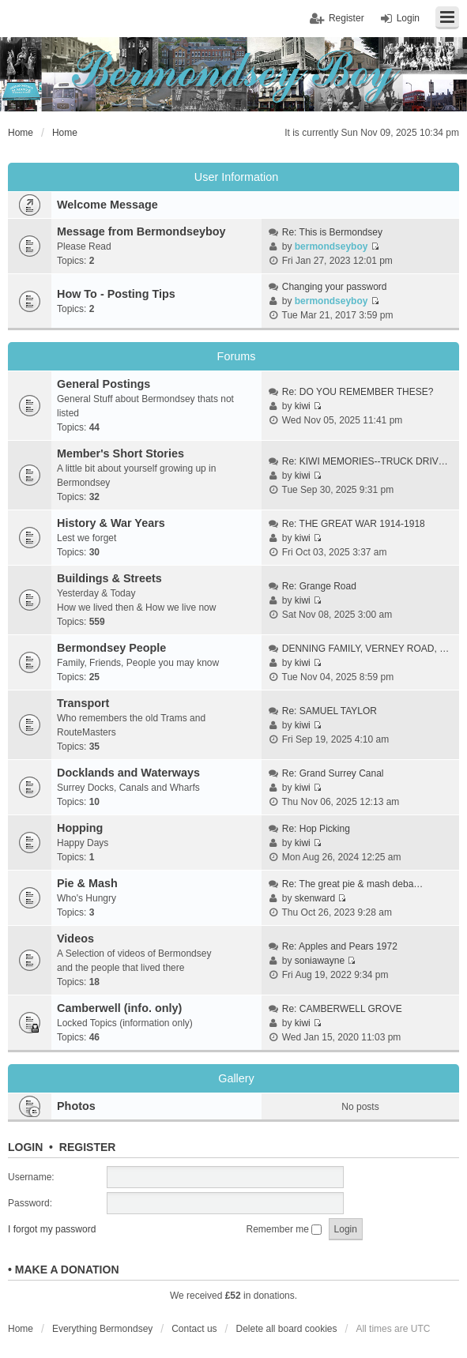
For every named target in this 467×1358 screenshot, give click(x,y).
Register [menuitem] (346, 18)
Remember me (284, 1229)
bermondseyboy (331, 246)
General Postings (103, 384)
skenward (315, 898)
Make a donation (67, 1269)
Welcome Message (107, 204)
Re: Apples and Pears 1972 (339, 946)
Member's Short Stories (120, 453)
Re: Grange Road (319, 586)
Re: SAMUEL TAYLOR (329, 711)
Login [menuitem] (408, 18)
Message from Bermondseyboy (141, 231)
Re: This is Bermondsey (332, 232)
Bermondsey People (111, 647)
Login (25, 1147)
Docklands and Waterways (128, 772)
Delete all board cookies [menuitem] (286, 1328)
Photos (76, 1106)
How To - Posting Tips (116, 294)
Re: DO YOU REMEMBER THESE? (358, 391)
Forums (236, 356)
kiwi (303, 406)
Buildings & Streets (109, 578)
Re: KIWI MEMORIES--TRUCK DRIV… (365, 461)
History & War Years (111, 523)
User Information (236, 177)
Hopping (80, 828)
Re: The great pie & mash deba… (353, 884)
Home (20, 1328)
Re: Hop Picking (316, 828)
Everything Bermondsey (102, 1328)
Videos (75, 938)
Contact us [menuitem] (194, 1328)
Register (87, 1147)
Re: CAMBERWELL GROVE (342, 1008)
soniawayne (320, 960)
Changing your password (334, 286)
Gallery (236, 1078)
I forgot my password (52, 1229)
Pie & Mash (87, 883)
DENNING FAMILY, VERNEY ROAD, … (365, 648)
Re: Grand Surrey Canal (333, 773)
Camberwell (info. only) (119, 1008)
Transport (83, 703)
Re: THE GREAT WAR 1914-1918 (353, 523)
